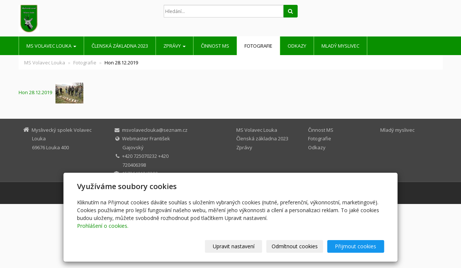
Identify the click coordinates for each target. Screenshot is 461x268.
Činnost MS (215, 45)
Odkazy (297, 45)
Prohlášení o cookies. (102, 225)
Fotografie (258, 45)
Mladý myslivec (340, 45)
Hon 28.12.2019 (37, 92)
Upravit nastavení (233, 246)
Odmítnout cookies (295, 246)
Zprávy (174, 45)
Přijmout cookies (356, 246)
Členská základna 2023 (120, 45)
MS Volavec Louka (51, 45)
